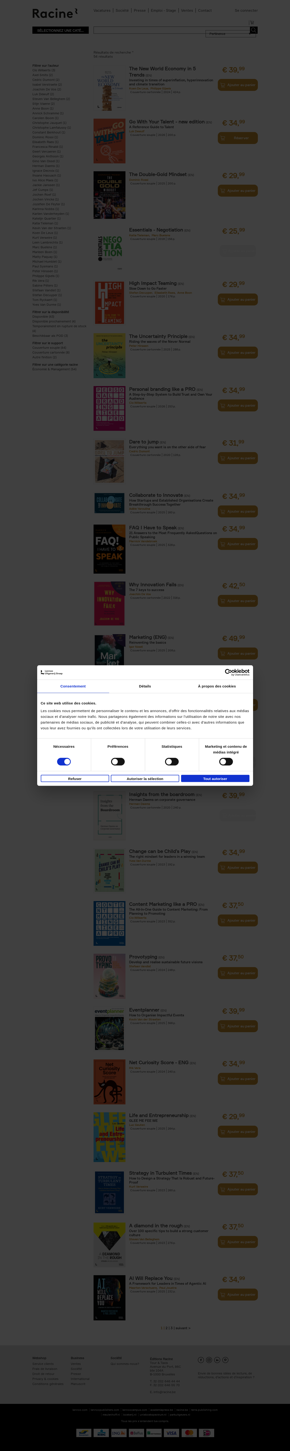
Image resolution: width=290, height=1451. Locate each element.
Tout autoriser (215, 779)
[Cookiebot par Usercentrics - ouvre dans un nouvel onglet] (228, 672)
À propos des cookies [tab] (217, 686)
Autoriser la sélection (145, 779)
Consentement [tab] (73, 686)
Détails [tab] (145, 686)
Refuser (75, 779)
